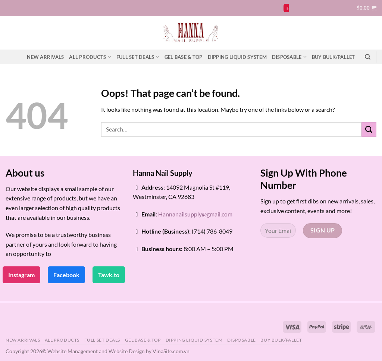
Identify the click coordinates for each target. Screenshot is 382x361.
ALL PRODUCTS (90, 56)
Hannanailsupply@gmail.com (195, 214)
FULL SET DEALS (137, 56)
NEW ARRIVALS (45, 57)
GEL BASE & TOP (184, 57)
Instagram (21, 274)
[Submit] (368, 129)
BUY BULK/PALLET (333, 57)
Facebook (66, 274)
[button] (366, 7)
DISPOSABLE (289, 56)
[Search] (367, 57)
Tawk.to (108, 274)
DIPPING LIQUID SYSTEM (237, 57)
